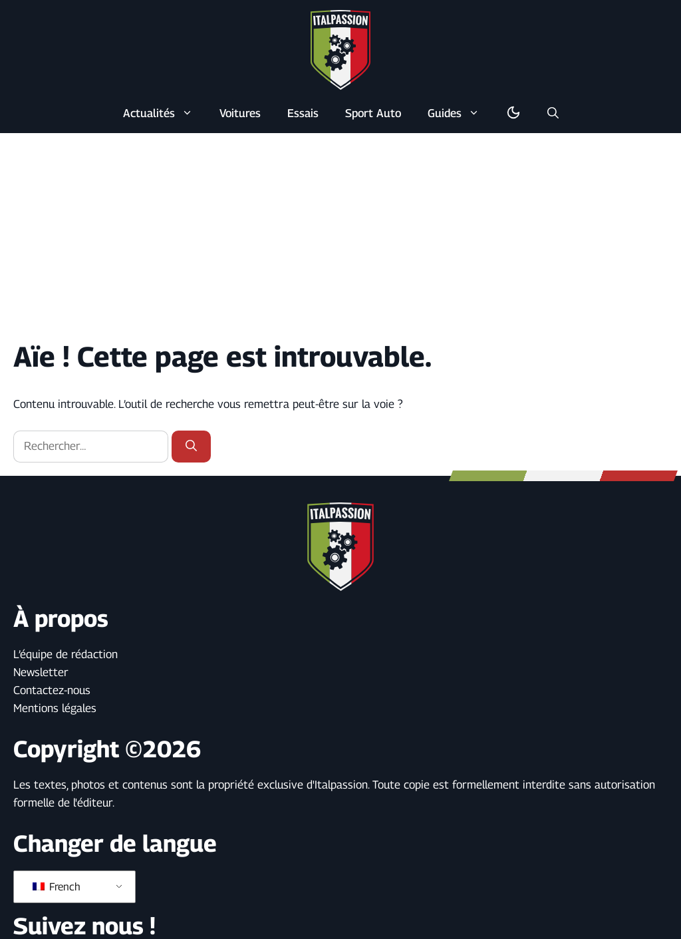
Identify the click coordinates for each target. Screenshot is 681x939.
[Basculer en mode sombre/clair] (513, 113)
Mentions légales (54, 708)
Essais (303, 113)
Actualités (164, 113)
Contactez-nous (51, 690)
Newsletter (40, 672)
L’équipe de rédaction (65, 654)
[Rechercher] (191, 447)
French (56, 886)
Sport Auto (373, 113)
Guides (460, 113)
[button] (553, 113)
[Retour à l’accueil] (340, 49)
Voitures (240, 113)
